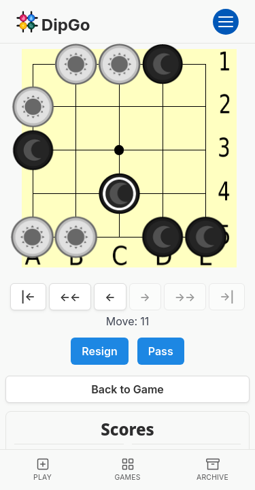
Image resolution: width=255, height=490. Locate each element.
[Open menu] (226, 22)
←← (70, 297)
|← (28, 297)
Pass (160, 351)
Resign (99, 351)
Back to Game (127, 389)
